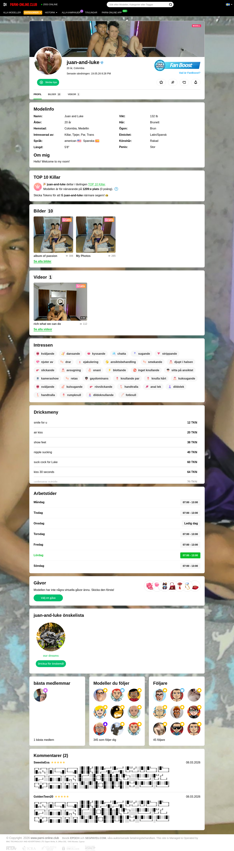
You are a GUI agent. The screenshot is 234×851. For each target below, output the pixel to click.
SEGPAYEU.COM (95, 838)
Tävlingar (91, 12)
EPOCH (74, 838)
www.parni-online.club (45, 837)
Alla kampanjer (72, 12)
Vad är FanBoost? (189, 72)
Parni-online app (112, 12)
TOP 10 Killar (96, 184)
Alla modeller (12, 12)
